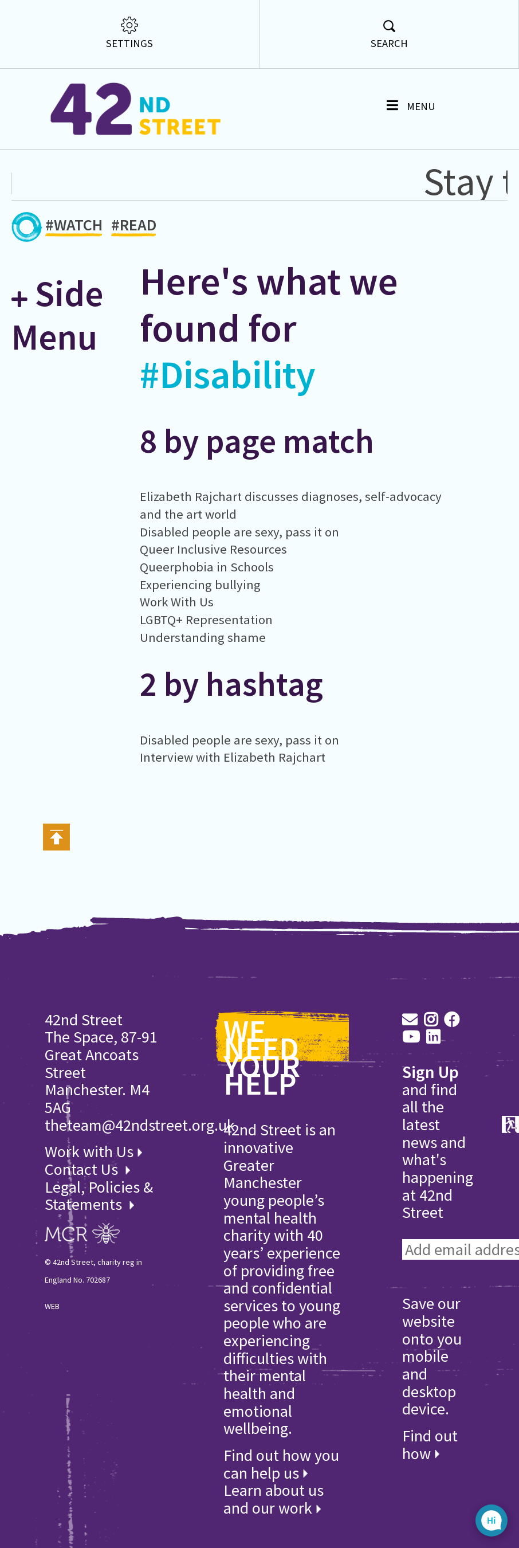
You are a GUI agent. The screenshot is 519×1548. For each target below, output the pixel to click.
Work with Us (93, 1151)
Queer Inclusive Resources (213, 549)
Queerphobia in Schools (207, 567)
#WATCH (74, 226)
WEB (52, 1306)
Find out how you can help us (281, 1464)
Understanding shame (203, 637)
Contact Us (83, 1169)
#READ (133, 226)
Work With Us (177, 602)
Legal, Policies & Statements (99, 1196)
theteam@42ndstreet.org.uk (140, 1125)
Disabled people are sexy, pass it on (239, 532)
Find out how (430, 1444)
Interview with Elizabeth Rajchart (232, 757)
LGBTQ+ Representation (206, 620)
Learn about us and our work (273, 1499)
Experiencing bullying (200, 585)
